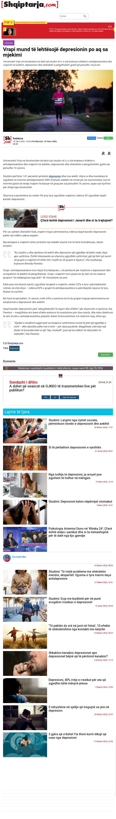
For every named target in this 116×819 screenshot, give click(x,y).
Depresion (14, 348)
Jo (55, 397)
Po (46, 397)
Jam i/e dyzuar (69, 397)
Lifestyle (9, 43)
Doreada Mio (19, 556)
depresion (55, 176)
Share (91, 138)
